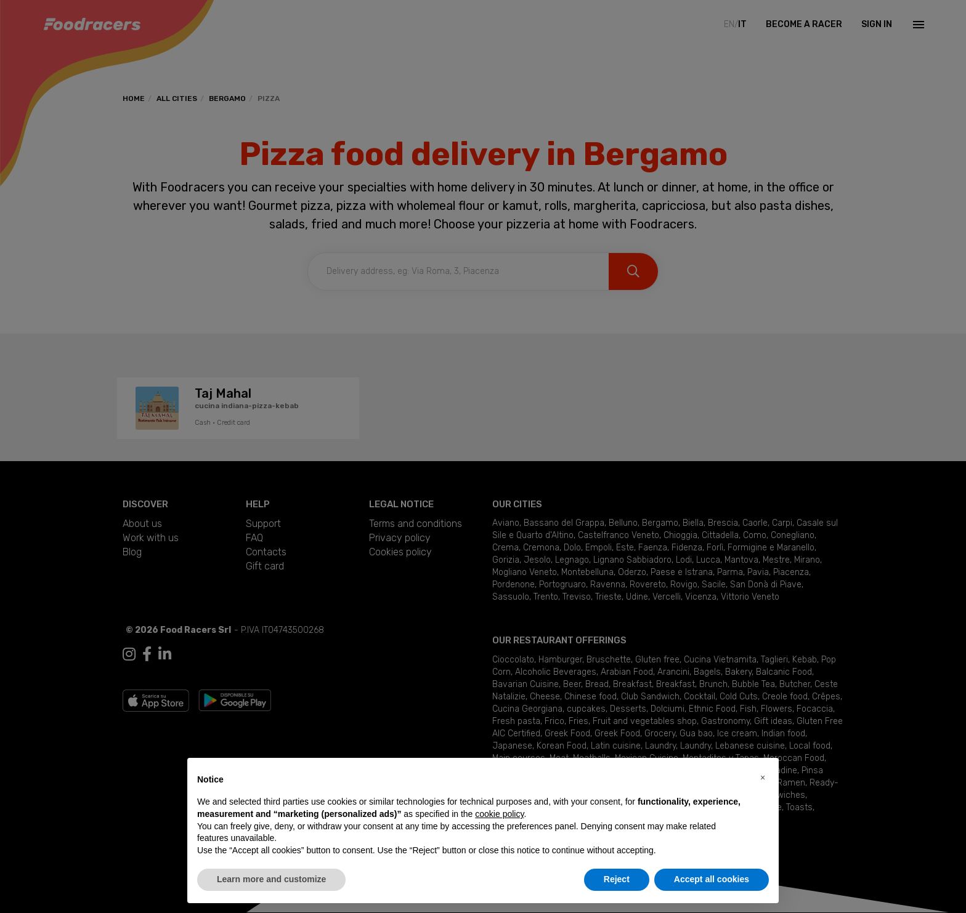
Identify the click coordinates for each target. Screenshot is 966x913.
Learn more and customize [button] (271, 879)
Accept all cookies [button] (711, 879)
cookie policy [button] (499, 814)
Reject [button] (617, 879)
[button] (763, 777)
